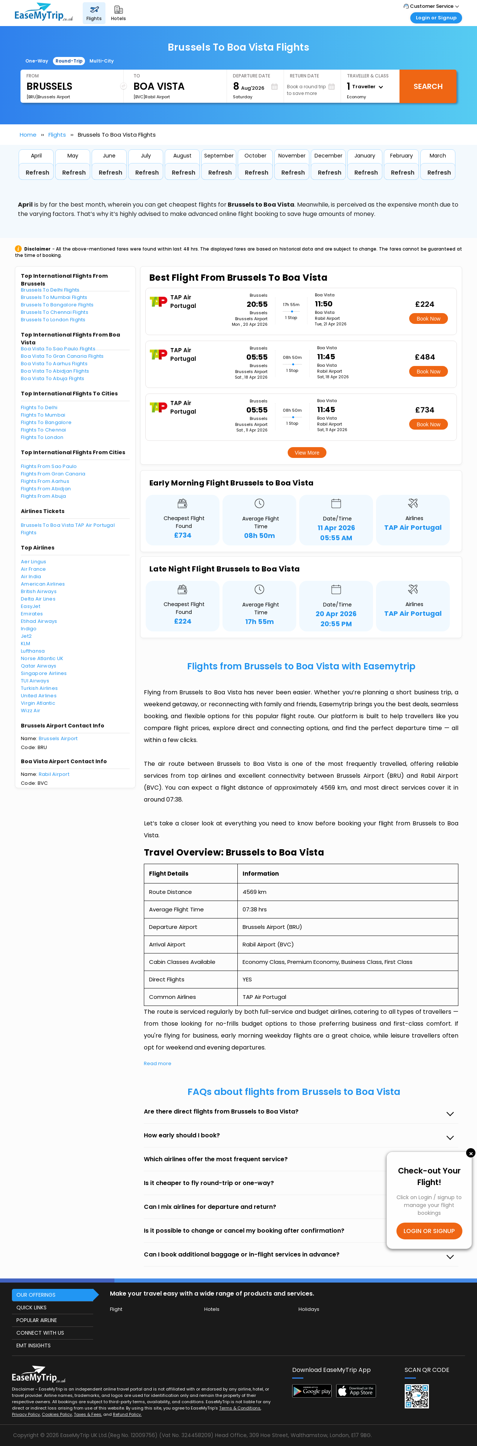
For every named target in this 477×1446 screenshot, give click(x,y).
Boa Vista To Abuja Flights (53, 378)
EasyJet (30, 606)
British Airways (39, 591)
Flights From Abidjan (46, 488)
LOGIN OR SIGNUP (429, 1231)
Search (428, 86)
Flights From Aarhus (45, 481)
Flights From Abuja (43, 496)
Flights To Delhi (39, 407)
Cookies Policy (57, 1414)
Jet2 (26, 636)
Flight (116, 1309)
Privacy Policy (26, 1414)
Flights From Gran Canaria (53, 473)
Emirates (32, 613)
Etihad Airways (39, 621)
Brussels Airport (58, 738)
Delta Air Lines (38, 598)
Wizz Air (30, 710)
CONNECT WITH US (40, 1333)
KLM (25, 643)
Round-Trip (69, 61)
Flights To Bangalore (46, 422)
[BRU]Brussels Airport (48, 97)
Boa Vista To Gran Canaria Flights (62, 356)
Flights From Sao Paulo (49, 466)
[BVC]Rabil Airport (151, 97)
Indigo (29, 628)
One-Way (36, 61)
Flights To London (42, 437)
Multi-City (101, 61)
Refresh (37, 172)
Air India (31, 576)
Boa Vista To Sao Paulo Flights (58, 348)
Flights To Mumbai (43, 414)
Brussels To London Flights (53, 319)
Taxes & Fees (87, 1414)
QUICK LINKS (31, 1307)
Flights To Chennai (43, 429)
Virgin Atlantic (38, 703)
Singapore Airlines (44, 673)
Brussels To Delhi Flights (50, 289)
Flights (57, 134)
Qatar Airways (38, 665)
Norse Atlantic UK (42, 658)
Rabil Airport (54, 774)
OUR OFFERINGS (36, 1295)
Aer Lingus (34, 561)
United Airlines (39, 695)
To (136, 76)
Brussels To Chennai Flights (54, 312)
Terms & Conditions (239, 1408)
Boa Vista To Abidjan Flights (55, 371)
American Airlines (43, 583)
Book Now (428, 319)
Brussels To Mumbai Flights (54, 297)
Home (28, 134)
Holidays (308, 1309)
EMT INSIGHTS (33, 1345)
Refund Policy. (127, 1414)
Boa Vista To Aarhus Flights (54, 363)
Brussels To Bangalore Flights (57, 304)
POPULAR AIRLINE (36, 1320)
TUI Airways (35, 680)
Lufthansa (33, 650)
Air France (33, 569)
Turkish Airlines (39, 688)
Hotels (211, 1309)
